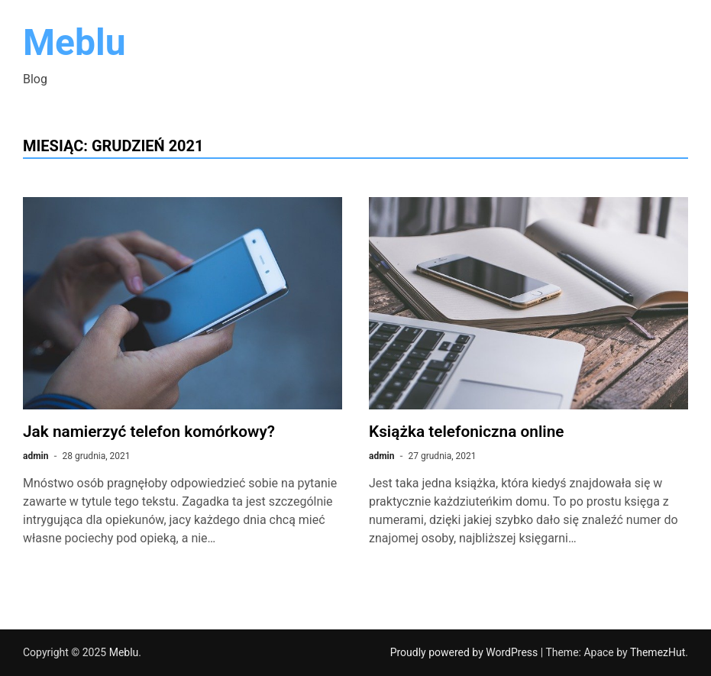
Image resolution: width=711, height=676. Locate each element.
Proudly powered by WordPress (465, 652)
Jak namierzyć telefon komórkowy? (149, 431)
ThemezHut (657, 652)
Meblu (74, 42)
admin (35, 456)
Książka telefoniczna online (466, 431)
